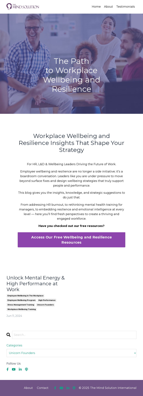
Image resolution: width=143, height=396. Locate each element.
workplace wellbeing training (21, 309)
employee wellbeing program (21, 300)
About (108, 6)
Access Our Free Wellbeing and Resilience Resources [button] (71, 239)
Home (96, 6)
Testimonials (125, 6)
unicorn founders (45, 305)
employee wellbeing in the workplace (25, 296)
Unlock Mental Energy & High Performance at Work (35, 283)
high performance (46, 300)
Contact (42, 388)
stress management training (20, 305)
